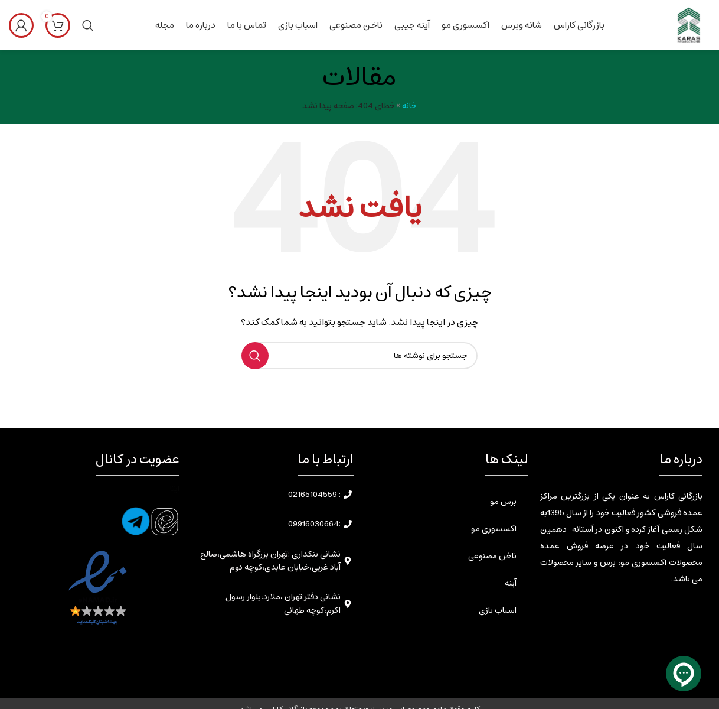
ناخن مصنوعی (492, 556)
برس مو (503, 502)
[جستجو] (88, 25)
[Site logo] (688, 25)
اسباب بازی (498, 610)
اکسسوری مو (494, 529)
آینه (511, 583)
